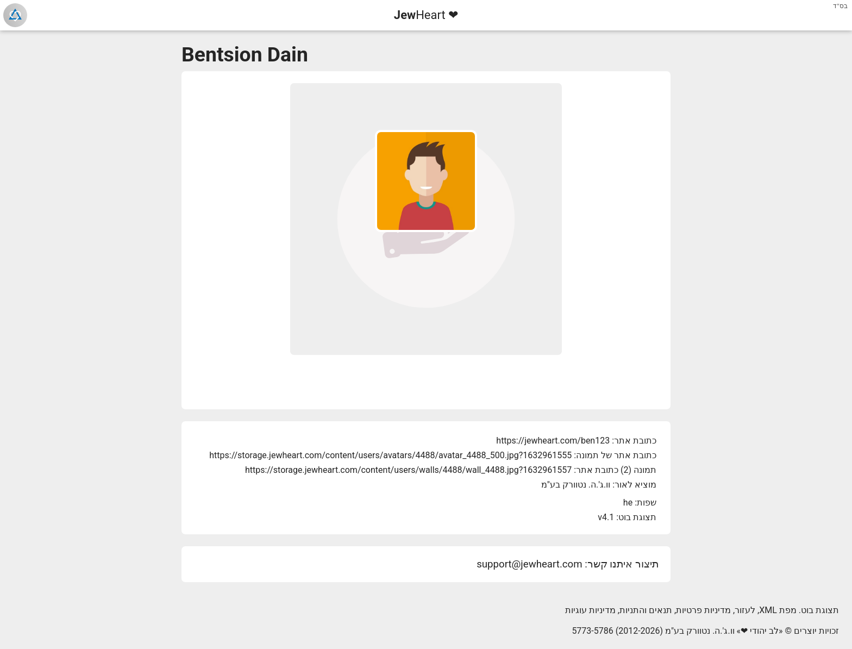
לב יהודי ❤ (760, 631)
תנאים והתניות (645, 610)
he (627, 502)
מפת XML (778, 610)
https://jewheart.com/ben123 (553, 440)
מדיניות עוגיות (590, 610)
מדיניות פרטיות (703, 610)
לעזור (745, 610)
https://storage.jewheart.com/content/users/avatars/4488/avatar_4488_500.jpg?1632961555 (390, 455)
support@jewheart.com (529, 564)
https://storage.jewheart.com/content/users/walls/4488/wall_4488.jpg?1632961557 (408, 470)
